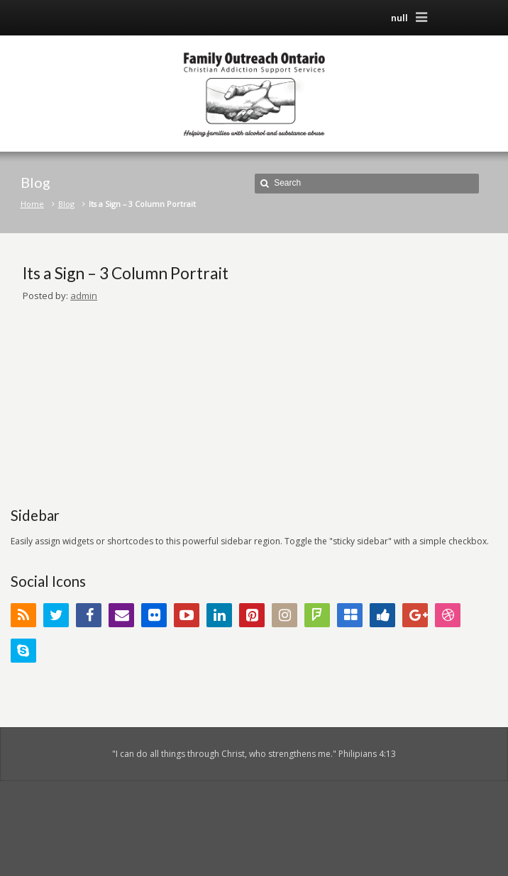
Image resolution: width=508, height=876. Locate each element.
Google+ (415, 615)
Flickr (154, 615)
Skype (23, 651)
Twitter (56, 615)
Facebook (88, 615)
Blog (66, 203)
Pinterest (252, 615)
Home (32, 203)
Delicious (350, 615)
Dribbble (447, 615)
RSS (23, 615)
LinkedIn (219, 615)
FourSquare (317, 615)
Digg (382, 615)
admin (83, 295)
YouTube (186, 615)
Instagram (284, 615)
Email (121, 615)
